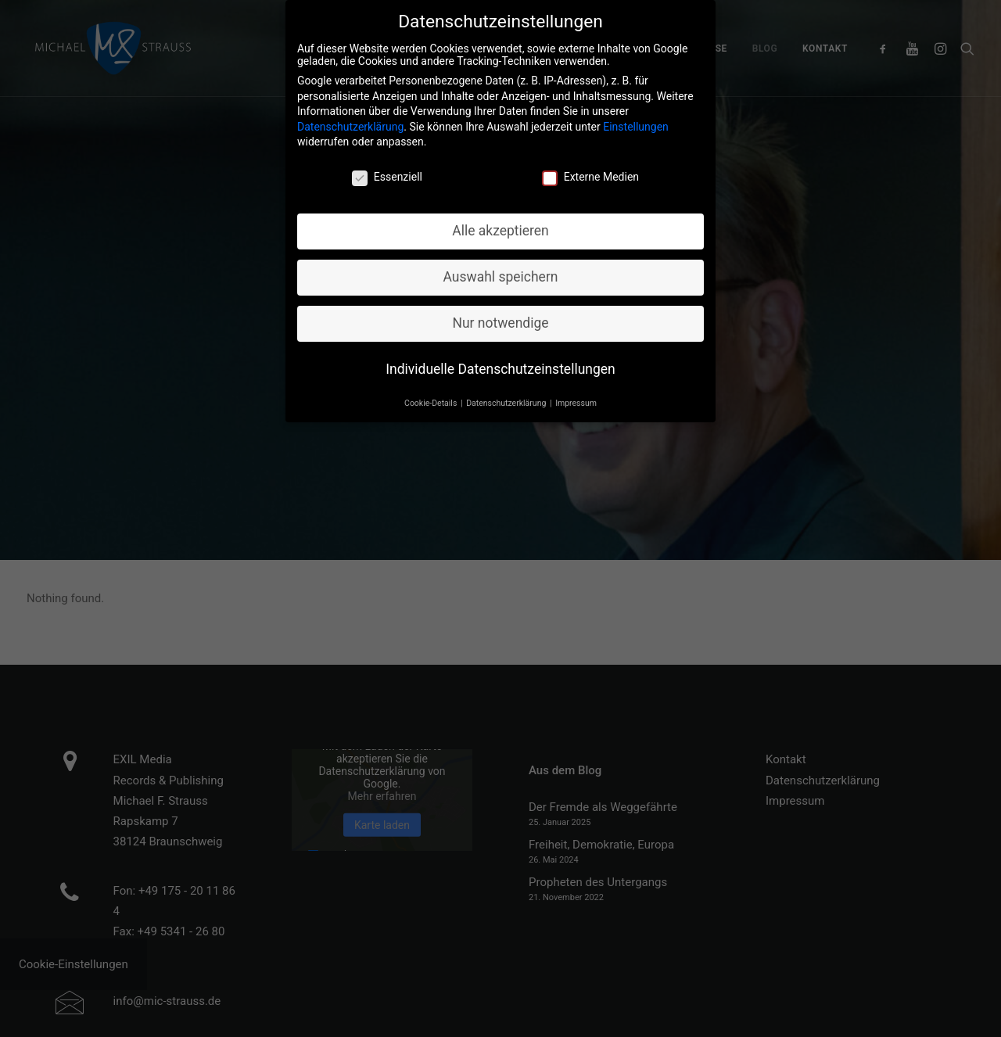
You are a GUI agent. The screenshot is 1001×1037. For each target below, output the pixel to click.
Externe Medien (590, 173)
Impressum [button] (576, 398)
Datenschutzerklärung (350, 122)
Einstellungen (636, 122)
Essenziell (387, 173)
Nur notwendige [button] (500, 318)
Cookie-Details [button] (431, 398)
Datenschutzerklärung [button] (507, 398)
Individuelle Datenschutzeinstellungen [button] (500, 364)
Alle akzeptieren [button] (500, 226)
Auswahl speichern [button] (500, 272)
